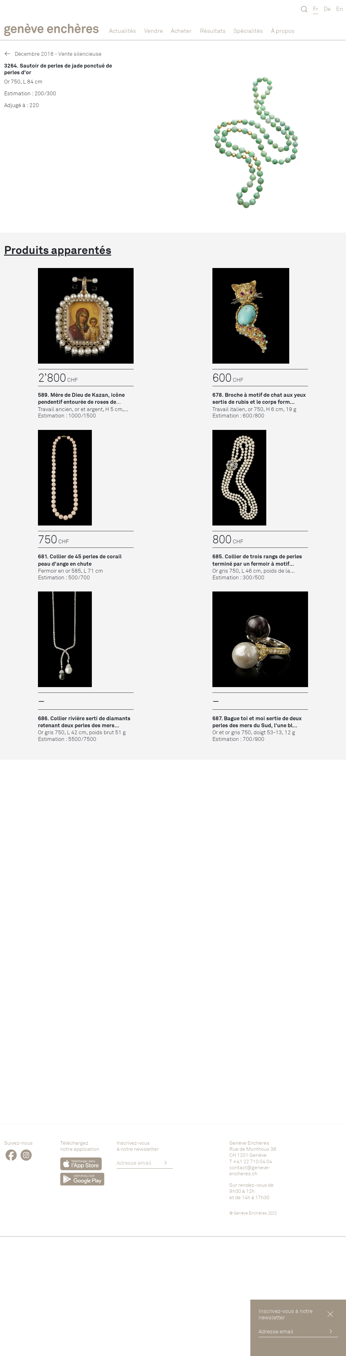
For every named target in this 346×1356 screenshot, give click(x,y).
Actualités (122, 30)
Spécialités (248, 30)
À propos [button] (282, 30)
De (327, 8)
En (339, 8)
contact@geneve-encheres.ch (249, 1170)
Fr (315, 8)
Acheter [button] (181, 30)
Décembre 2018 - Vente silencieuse (52, 53)
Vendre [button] (153, 30)
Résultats (212, 30)
